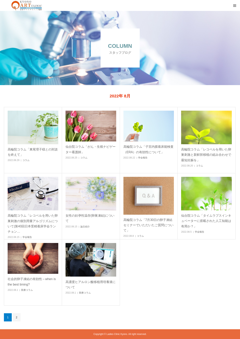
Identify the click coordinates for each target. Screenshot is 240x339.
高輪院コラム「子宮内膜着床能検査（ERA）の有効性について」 (148, 149)
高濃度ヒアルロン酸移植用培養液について (91, 284)
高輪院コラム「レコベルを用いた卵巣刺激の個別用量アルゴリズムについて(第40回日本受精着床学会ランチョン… (33, 223)
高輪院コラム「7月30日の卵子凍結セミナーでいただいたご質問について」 (148, 225)
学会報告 (142, 157)
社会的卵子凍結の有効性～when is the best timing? (32, 281)
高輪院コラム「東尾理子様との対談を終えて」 (33, 152)
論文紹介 (85, 226)
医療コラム (27, 290)
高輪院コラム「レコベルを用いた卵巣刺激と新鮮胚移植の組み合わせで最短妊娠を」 (206, 155)
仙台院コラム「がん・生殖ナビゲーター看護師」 (91, 149)
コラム (26, 160)
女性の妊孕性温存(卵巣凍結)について (90, 218)
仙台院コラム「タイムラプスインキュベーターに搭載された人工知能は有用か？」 (206, 221)
